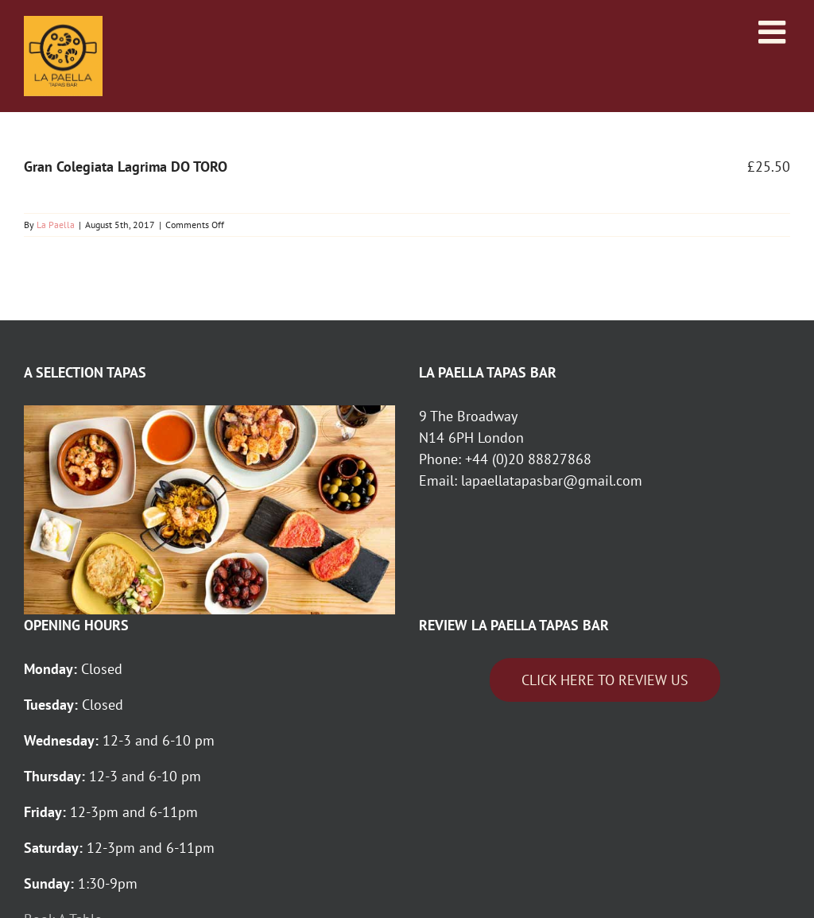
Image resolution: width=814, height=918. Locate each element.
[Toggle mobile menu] (774, 32)
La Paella (56, 224)
